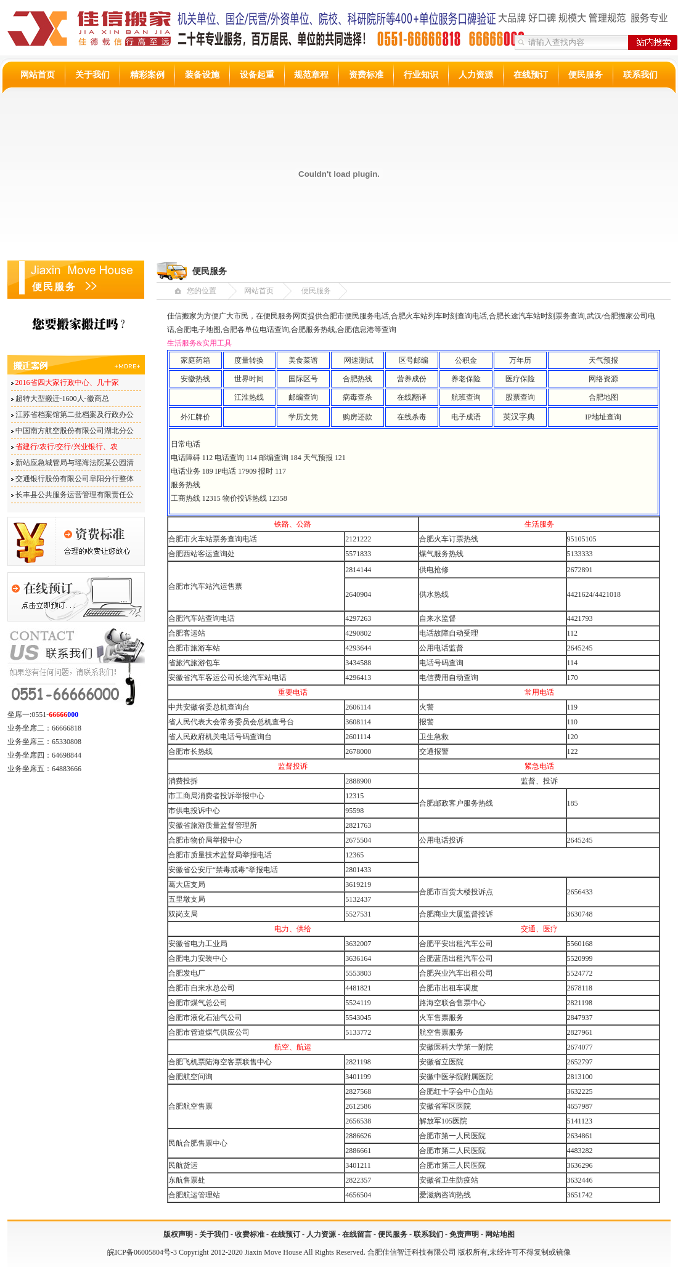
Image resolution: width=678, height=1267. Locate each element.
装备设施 (202, 74)
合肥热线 (357, 378)
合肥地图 (603, 397)
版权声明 (178, 1234)
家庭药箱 (195, 360)
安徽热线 (195, 378)
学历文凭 (303, 417)
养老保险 (466, 378)
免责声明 (464, 1234)
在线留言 (357, 1234)
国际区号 (303, 378)
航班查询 (466, 397)
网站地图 (500, 1234)
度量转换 (249, 360)
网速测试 (359, 360)
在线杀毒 (412, 417)
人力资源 (476, 74)
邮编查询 (303, 397)
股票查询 (520, 397)
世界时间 (249, 378)
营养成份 (412, 378)
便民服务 (585, 74)
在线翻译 (412, 397)
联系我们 (640, 74)
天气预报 (603, 360)
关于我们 (92, 74)
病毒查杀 (357, 397)
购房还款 (357, 417)
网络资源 (603, 378)
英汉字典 (519, 416)
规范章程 (311, 74)
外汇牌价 (195, 417)
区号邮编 (413, 360)
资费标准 (366, 74)
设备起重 (257, 74)
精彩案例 (147, 74)
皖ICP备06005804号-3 (142, 1252)
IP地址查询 (603, 417)
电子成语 (466, 417)
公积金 (466, 360)
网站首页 (37, 74)
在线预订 (530, 74)
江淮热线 (249, 397)
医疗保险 (520, 378)
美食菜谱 (303, 360)
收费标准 (249, 1234)
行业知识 (421, 74)
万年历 (520, 360)
